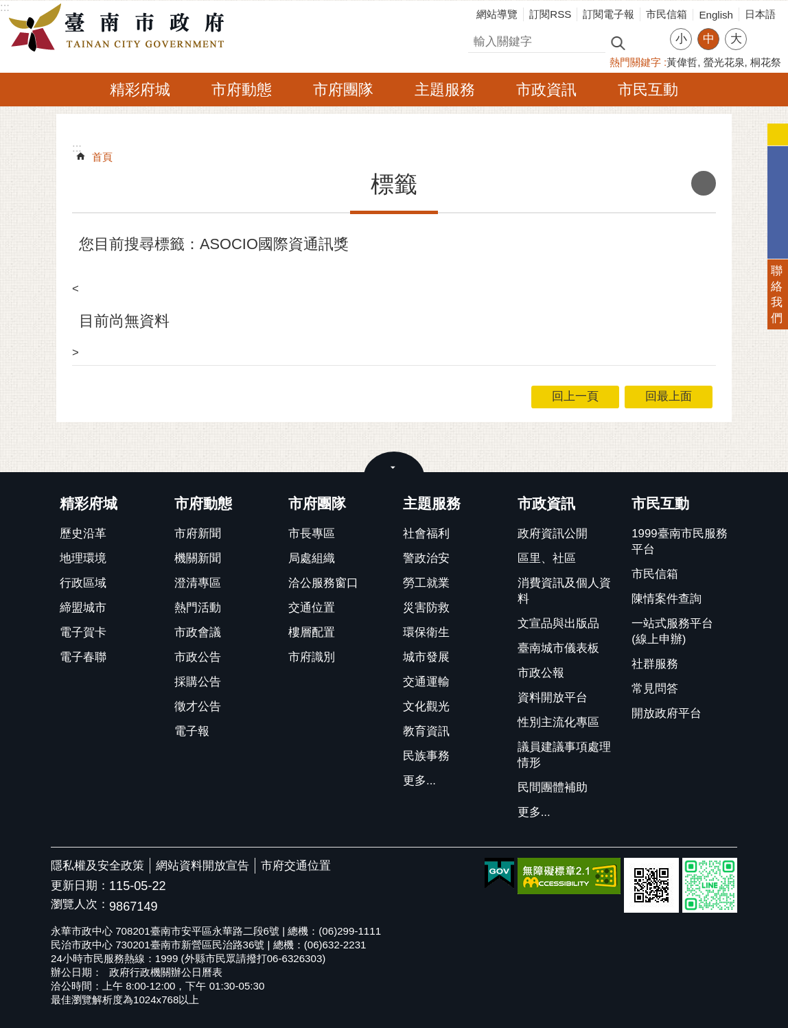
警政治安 (426, 558)
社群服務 (654, 663)
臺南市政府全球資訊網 (120, 28)
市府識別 (311, 657)
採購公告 (197, 681)
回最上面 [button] (668, 396)
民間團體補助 (553, 787)
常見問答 (654, 688)
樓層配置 (311, 632)
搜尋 (479, 39)
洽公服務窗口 (323, 582)
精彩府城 (140, 89)
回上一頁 (575, 396)
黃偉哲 (682, 62)
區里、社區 (547, 558)
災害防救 (426, 607)
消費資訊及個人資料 (564, 590)
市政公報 (541, 672)
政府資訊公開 (553, 533)
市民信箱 (666, 14)
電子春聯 (83, 657)
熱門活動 (197, 607)
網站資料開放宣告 (202, 865)
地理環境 (83, 558)
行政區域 (83, 582)
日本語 (760, 14)
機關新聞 (197, 558)
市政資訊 (546, 89)
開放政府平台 (666, 713)
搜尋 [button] (617, 42)
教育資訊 (426, 731)
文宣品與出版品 (558, 623)
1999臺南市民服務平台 (679, 541)
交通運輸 (426, 681)
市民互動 (648, 89)
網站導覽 (497, 14)
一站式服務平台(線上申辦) (672, 631)
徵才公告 (197, 706)
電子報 (191, 731)
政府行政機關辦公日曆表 (165, 972)
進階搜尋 (647, 42)
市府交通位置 (296, 865)
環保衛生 (426, 632)
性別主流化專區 (558, 722)
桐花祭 (765, 62)
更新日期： (80, 885)
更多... (419, 780)
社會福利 (426, 533)
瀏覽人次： (80, 905)
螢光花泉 (724, 62)
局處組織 (311, 558)
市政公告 (197, 657)
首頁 (102, 157)
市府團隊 (343, 89)
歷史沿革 (83, 533)
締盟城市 (83, 607)
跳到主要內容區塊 (7, 7)
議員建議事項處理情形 (564, 754)
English (716, 15)
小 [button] (681, 38)
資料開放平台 (553, 697)
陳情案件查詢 (666, 598)
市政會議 (197, 632)
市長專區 (311, 533)
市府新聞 (197, 533)
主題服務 (445, 89)
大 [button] (736, 38)
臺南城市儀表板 (558, 648)
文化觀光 (426, 706)
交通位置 (311, 607)
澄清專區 (197, 582)
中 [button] (709, 38)
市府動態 (241, 89)
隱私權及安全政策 (97, 865)
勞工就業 (426, 582)
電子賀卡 (83, 632)
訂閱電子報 (608, 14)
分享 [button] (764, 30)
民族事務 (426, 755)
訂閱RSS (550, 14)
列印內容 (703, 183)
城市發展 (426, 657)
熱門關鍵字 (635, 62)
